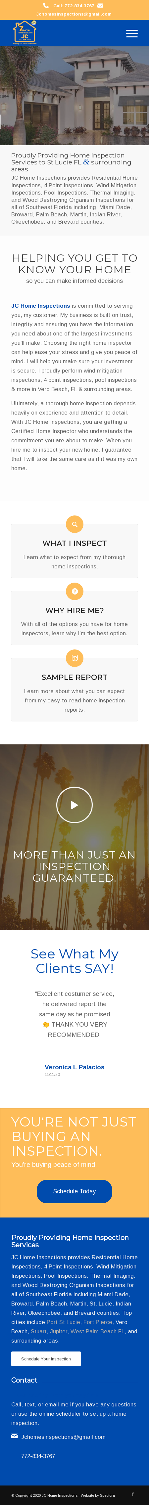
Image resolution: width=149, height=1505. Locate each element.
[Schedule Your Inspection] (46, 1358)
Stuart (39, 1331)
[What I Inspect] (74, 524)
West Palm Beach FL (97, 1331)
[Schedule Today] (74, 1191)
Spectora (107, 1495)
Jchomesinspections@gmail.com (74, 14)
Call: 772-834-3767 (73, 5)
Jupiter (58, 1331)
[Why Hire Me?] (74, 591)
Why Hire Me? (74, 610)
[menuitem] (129, 33)
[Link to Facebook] (133, 1494)
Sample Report (75, 677)
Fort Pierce (97, 1322)
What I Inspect (74, 543)
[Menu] (129, 33)
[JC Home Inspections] (62, 33)
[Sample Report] (74, 658)
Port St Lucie (63, 1322)
